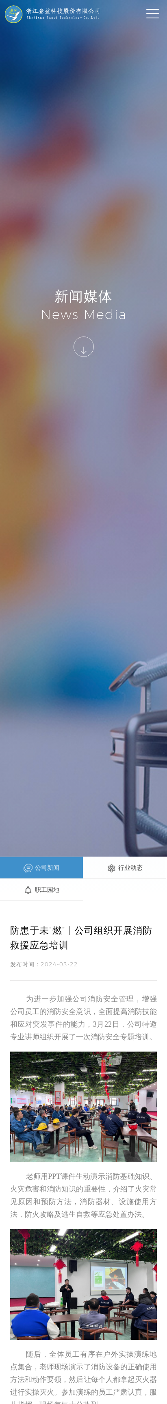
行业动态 (124, 868)
